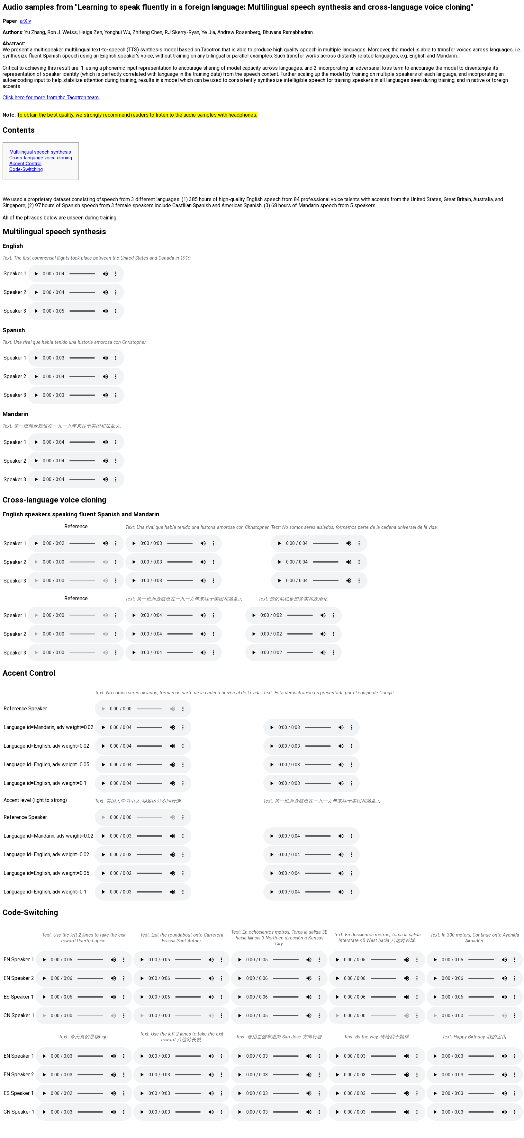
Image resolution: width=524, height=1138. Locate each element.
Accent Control (25, 163)
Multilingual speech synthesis (40, 152)
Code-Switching (26, 169)
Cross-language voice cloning (40, 158)
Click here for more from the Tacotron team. (51, 97)
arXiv (25, 21)
